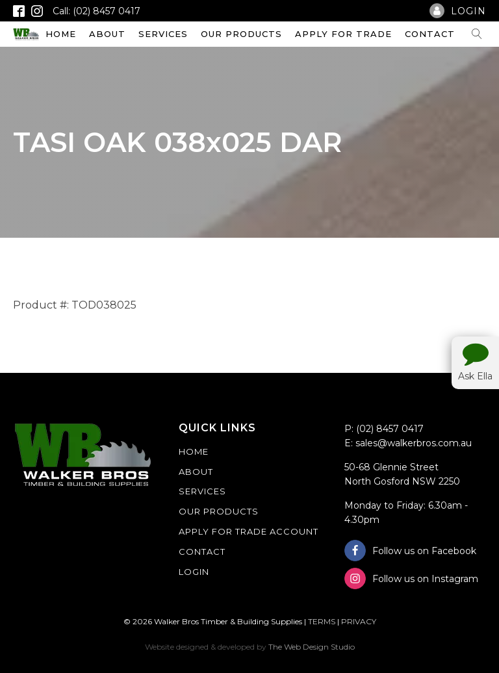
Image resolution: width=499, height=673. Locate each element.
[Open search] (477, 34)
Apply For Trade (343, 34)
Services (163, 34)
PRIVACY (358, 621)
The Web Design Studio (311, 647)
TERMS (321, 621)
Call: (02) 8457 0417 (96, 11)
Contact (430, 34)
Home (60, 34)
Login (194, 571)
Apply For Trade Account (248, 531)
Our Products (241, 34)
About (107, 34)
